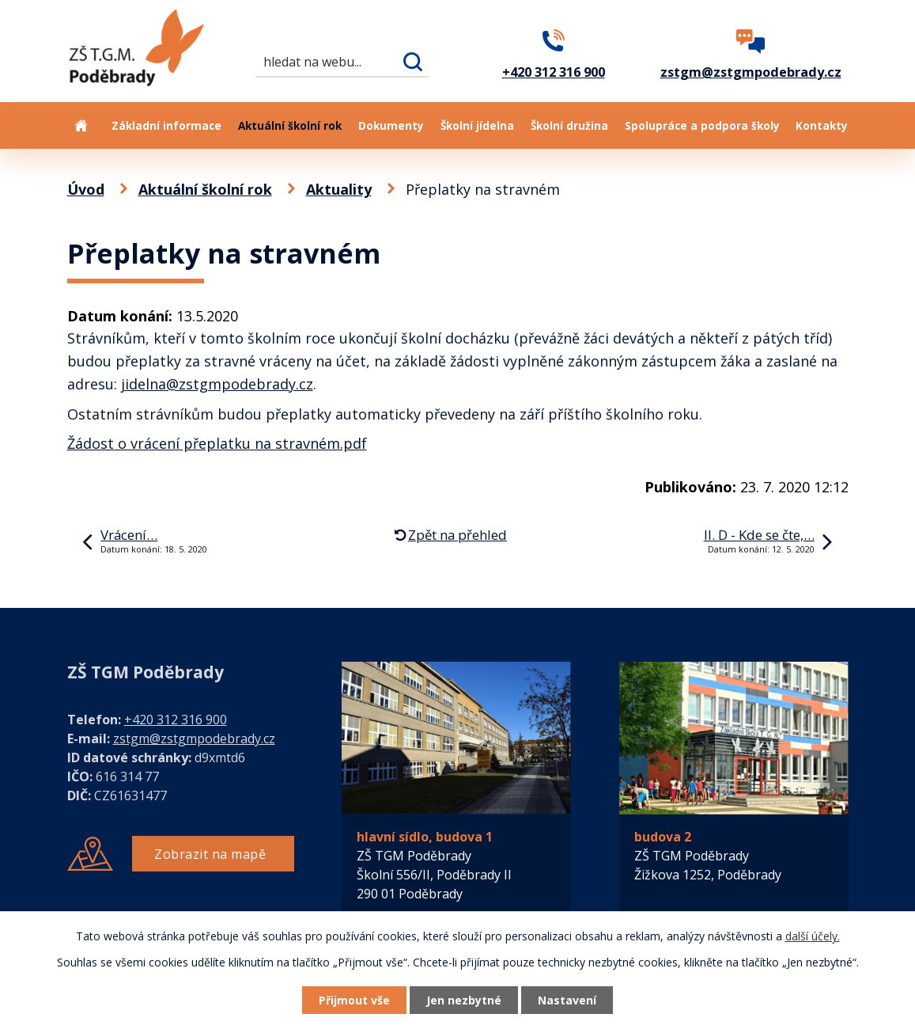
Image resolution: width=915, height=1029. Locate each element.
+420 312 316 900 (175, 719)
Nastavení (567, 1000)
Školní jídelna (477, 126)
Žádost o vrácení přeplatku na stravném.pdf (217, 443)
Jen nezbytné (463, 1000)
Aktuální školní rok (290, 126)
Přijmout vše (354, 1000)
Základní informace (166, 126)
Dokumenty (391, 126)
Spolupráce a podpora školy (702, 126)
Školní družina (569, 126)
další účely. (812, 936)
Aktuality (339, 189)
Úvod (81, 125)
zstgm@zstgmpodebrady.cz (194, 738)
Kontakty (822, 126)
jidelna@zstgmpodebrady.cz (217, 383)
